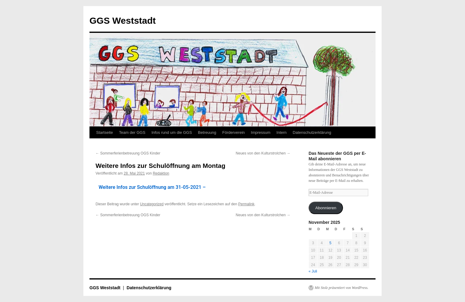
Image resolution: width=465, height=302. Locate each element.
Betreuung (207, 132)
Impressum (260, 132)
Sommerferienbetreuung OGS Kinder (128, 153)
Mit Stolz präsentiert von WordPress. (341, 288)
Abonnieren (325, 208)
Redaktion (161, 173)
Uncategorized (151, 204)
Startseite (104, 132)
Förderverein (233, 132)
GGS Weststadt (122, 21)
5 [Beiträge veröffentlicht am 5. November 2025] (330, 243)
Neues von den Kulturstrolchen (263, 153)
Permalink (246, 204)
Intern (282, 132)
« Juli (313, 271)
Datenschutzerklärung (312, 132)
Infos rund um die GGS (172, 132)
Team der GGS (132, 132)
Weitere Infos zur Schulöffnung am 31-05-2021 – (152, 187)
